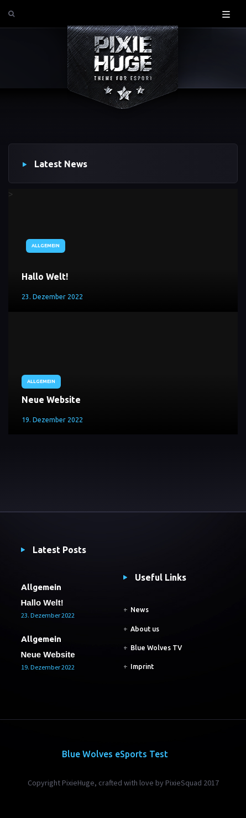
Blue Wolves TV (156, 647)
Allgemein (46, 245)
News (139, 609)
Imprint (142, 666)
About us (144, 629)
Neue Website (51, 400)
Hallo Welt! (45, 276)
